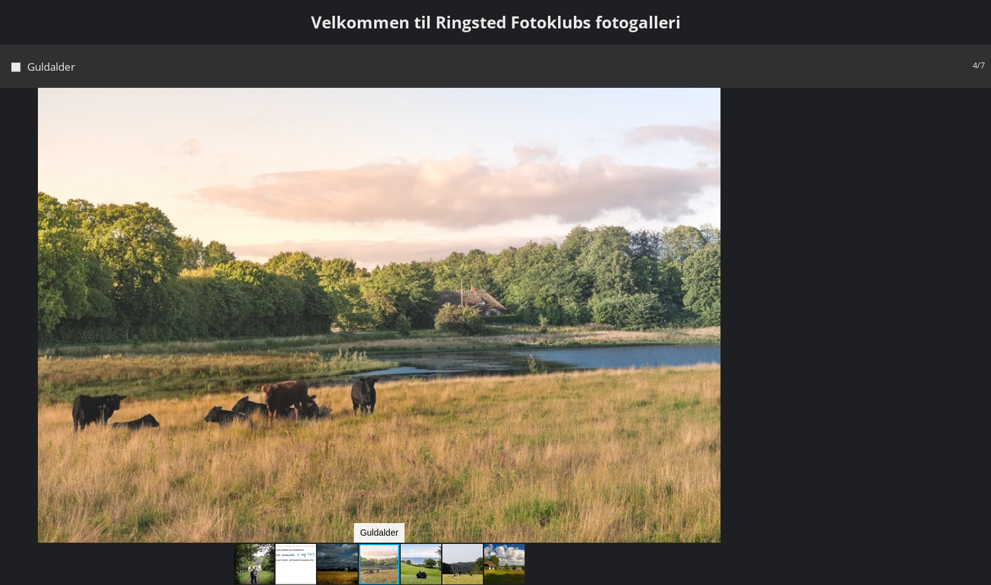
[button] (739, 121)
